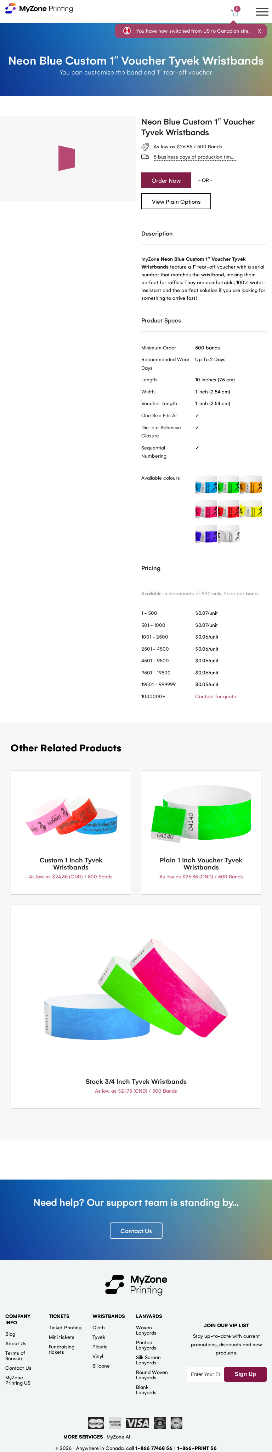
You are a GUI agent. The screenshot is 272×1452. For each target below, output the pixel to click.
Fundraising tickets (61, 1349)
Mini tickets (61, 1337)
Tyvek (98, 1337)
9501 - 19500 (156, 672)
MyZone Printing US (17, 1380)
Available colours (160, 477)
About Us (16, 1343)
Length (149, 379)
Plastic (100, 1346)
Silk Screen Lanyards (148, 1359)
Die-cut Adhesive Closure (161, 431)
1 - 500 (149, 612)
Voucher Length (159, 403)
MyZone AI (118, 1436)
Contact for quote (215, 696)
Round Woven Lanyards (152, 1374)
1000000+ (153, 696)
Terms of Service (15, 1355)
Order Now (166, 180)
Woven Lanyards (146, 1330)
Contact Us (136, 1231)
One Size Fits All (159, 415)
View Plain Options (176, 201)
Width (148, 391)
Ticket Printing (65, 1327)
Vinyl (97, 1356)
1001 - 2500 (154, 636)
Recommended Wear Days (165, 363)
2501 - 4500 (155, 648)
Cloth (98, 1327)
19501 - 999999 (158, 684)
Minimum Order (158, 347)
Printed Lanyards (146, 1345)
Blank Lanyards (146, 1389)
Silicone (101, 1365)
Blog (10, 1333)
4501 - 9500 (155, 660)
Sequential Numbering (153, 451)
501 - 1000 (153, 625)
